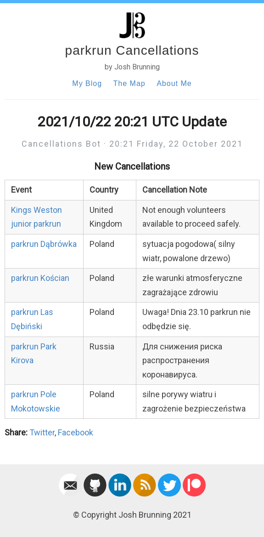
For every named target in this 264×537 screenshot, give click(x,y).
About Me (174, 83)
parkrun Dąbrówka (44, 244)
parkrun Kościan (40, 278)
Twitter (42, 432)
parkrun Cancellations (132, 50)
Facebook (75, 432)
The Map (129, 83)
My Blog (87, 83)
